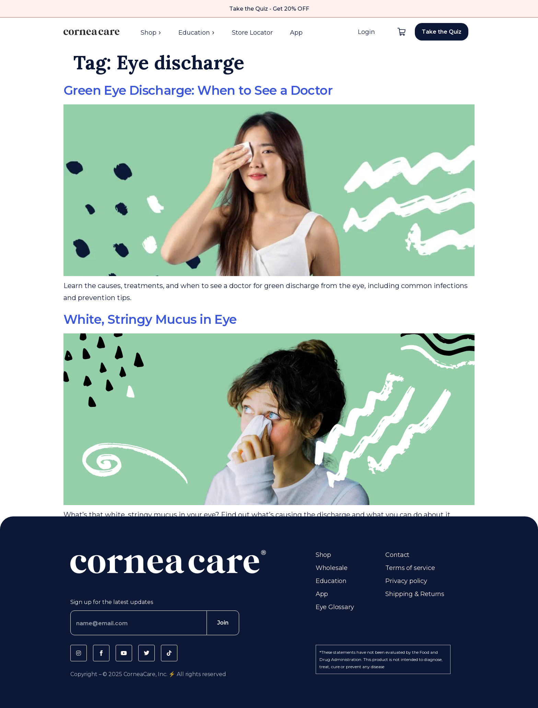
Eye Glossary (335, 607)
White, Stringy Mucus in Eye (150, 319)
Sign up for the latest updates (111, 602)
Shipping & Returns (414, 594)
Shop (151, 32)
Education (196, 32)
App (296, 32)
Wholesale (332, 568)
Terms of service (410, 568)
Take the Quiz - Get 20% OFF (269, 8)
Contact (397, 555)
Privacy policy (406, 581)
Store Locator (252, 32)
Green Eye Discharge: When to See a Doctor (197, 90)
